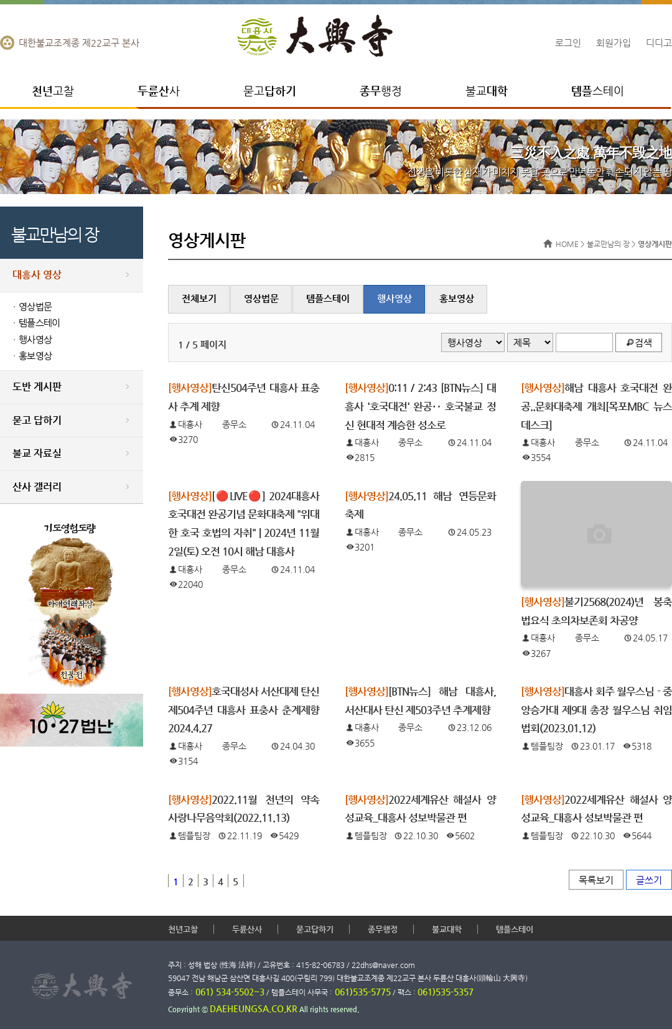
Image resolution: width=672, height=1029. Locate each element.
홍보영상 (35, 356)
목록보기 (596, 880)
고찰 (53, 90)
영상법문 (35, 307)
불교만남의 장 (608, 244)
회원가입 (613, 42)
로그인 (568, 42)
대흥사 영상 (37, 275)
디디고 (659, 42)
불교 (486, 90)
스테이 (597, 90)
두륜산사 (247, 929)
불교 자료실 (37, 453)
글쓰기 (649, 880)
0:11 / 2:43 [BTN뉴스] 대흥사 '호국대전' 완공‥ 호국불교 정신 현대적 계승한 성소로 (420, 406)
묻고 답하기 (37, 420)
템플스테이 (39, 323)
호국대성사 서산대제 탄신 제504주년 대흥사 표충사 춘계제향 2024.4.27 (243, 710)
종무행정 (383, 929)
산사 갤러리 (37, 487)
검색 (643, 342)
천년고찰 (183, 929)
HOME (567, 244)
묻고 (269, 90)
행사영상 (35, 340)
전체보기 (199, 299)
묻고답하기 (315, 929)
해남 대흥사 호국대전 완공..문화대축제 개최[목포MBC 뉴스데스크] (596, 406)
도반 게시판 (37, 387)
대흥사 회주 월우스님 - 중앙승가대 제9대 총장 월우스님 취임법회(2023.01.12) (596, 710)
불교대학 (447, 929)
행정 (381, 90)
